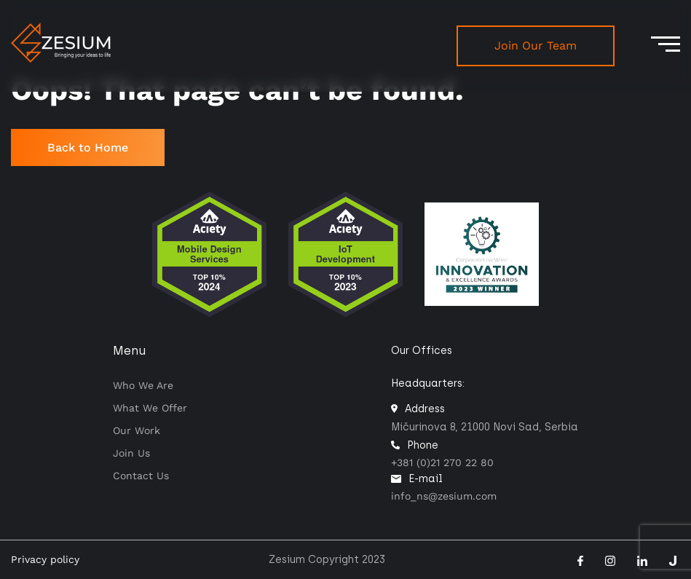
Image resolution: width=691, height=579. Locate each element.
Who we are (143, 385)
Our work (136, 430)
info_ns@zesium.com (444, 496)
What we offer (150, 408)
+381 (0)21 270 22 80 (442, 462)
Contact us (141, 475)
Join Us (131, 453)
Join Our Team (535, 45)
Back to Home (87, 147)
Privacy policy (45, 559)
